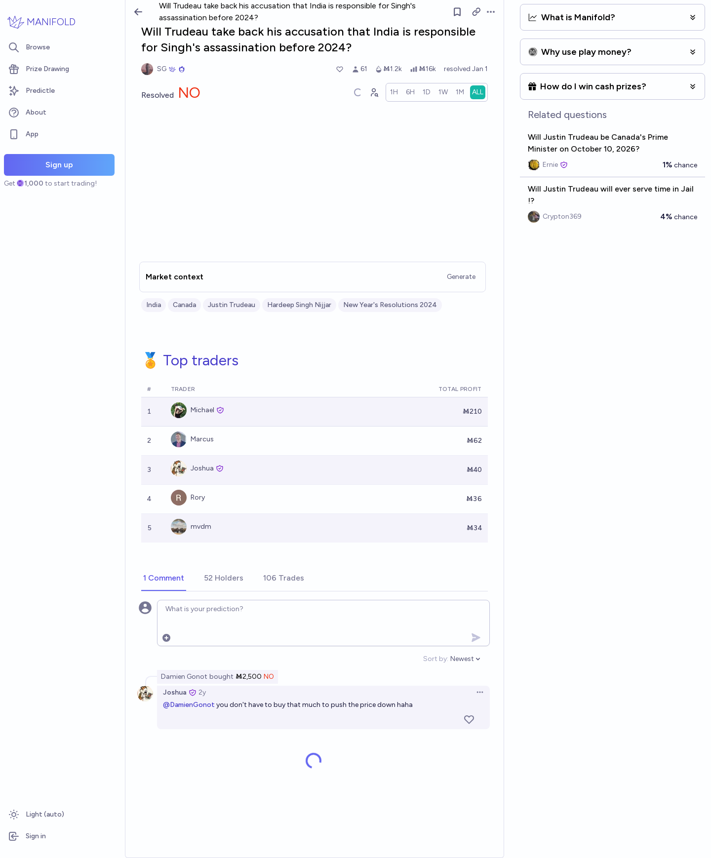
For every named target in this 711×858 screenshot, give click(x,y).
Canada (184, 305)
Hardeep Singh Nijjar (299, 305)
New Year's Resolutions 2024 (390, 305)
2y (202, 692)
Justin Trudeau (231, 305)
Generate (461, 277)
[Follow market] (457, 12)
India (153, 305)
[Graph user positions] (374, 92)
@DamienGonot (189, 705)
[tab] (163, 578)
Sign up (59, 164)
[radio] (394, 92)
